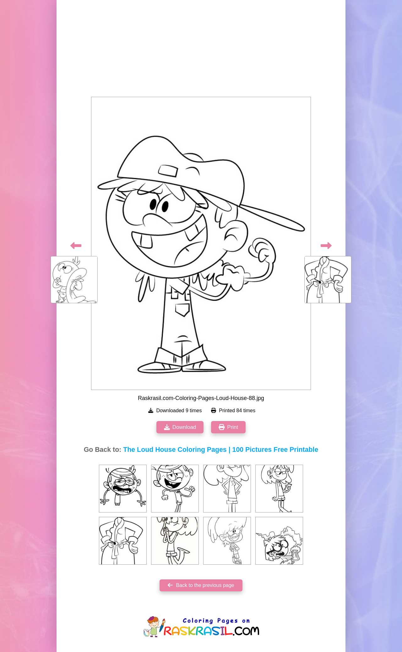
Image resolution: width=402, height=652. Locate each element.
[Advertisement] (201, 50)
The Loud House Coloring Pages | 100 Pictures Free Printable (220, 449)
